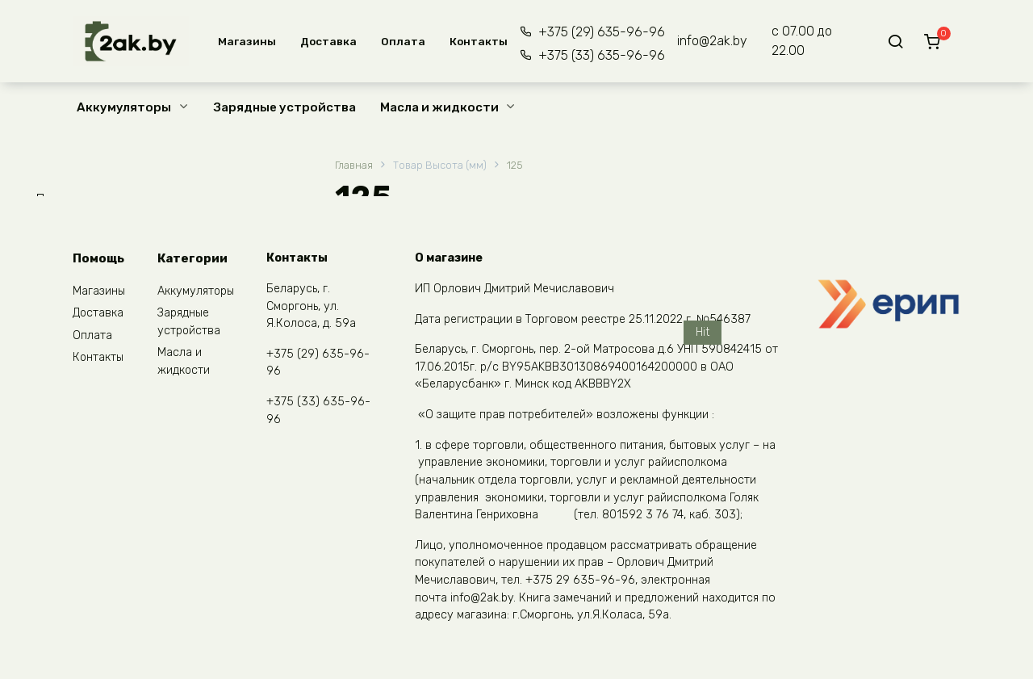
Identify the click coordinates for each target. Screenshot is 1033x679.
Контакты (479, 41)
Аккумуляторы (124, 107)
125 (515, 165)
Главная (354, 165)
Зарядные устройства (285, 107)
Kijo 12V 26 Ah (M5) (660, 448)
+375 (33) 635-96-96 (601, 55)
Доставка (328, 41)
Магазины (247, 41)
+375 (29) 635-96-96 (601, 32)
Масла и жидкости (439, 107)
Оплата (403, 41)
